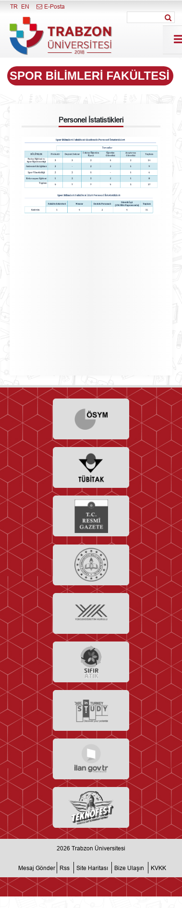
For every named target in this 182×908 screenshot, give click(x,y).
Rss (65, 867)
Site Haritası (92, 867)
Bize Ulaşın (129, 867)
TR (14, 6)
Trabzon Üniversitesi (98, 848)
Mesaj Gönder (36, 867)
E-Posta (50, 6)
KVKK (158, 867)
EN (25, 6)
